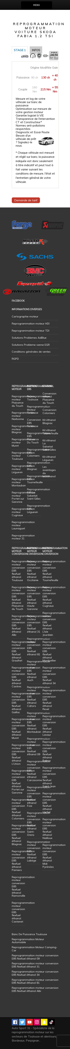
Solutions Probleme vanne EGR (31, 344)
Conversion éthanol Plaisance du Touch (49, 398)
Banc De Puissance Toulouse (29, 934)
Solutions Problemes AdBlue (29, 337)
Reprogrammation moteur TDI (30, 330)
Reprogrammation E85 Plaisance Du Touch (38, 437)
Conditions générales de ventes (31, 351)
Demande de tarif (26, 200)
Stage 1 (20, 50)
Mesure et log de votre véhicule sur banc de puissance (30, 102)
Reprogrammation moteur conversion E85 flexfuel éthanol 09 (38, 746)
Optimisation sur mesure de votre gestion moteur (33, 110)
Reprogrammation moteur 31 (23, 537)
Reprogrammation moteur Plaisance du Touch (23, 401)
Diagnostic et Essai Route (32, 132)
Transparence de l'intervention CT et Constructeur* (35, 120)
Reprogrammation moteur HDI (30, 323)
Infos (36, 50)
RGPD (15, 358)
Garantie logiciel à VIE (30, 115)
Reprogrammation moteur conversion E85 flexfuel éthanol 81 (38, 646)
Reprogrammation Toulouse (38, 398)
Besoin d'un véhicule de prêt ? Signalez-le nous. (26, 140)
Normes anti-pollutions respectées (30, 127)
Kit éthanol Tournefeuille (50, 431)
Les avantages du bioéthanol (49, 471)
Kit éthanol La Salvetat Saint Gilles (49, 445)
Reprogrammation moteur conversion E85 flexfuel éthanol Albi (35, 989)
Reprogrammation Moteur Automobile (28, 941)
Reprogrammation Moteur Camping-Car (34, 949)
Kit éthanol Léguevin (49, 458)
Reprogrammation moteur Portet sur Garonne (23, 497)
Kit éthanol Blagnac (49, 421)
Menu (36, 5)
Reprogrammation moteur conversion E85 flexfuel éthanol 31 (38, 623)
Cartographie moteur (25, 316)
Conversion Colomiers (49, 411)
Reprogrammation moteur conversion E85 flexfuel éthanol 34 (54, 675)
